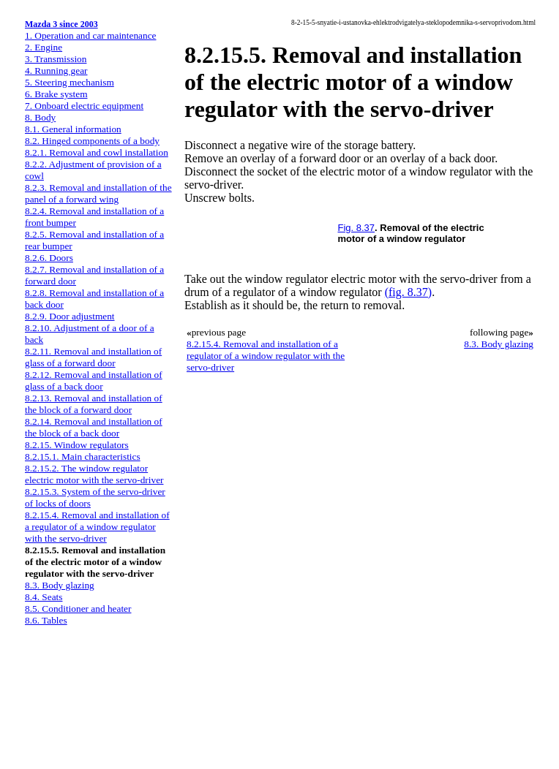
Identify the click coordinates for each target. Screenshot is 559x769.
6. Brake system (56, 93)
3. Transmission (55, 58)
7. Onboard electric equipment (84, 105)
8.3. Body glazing (59, 585)
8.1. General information (73, 129)
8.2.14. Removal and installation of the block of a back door (93, 427)
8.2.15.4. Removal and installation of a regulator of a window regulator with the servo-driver (97, 526)
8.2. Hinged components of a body (92, 140)
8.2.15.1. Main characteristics (82, 456)
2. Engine (43, 47)
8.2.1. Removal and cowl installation (96, 152)
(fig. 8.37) (408, 292)
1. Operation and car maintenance (90, 35)
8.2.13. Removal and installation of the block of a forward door (93, 404)
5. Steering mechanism (69, 82)
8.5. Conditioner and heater (78, 608)
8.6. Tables (46, 620)
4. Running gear (56, 70)
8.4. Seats (43, 596)
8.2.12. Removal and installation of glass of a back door (93, 380)
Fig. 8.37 (356, 227)
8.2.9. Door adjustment (70, 316)
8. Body (40, 117)
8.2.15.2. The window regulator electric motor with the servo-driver (94, 474)
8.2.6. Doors (49, 257)
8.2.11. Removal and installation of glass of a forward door (93, 357)
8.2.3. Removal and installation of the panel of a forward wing (98, 193)
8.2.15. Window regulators (77, 444)
